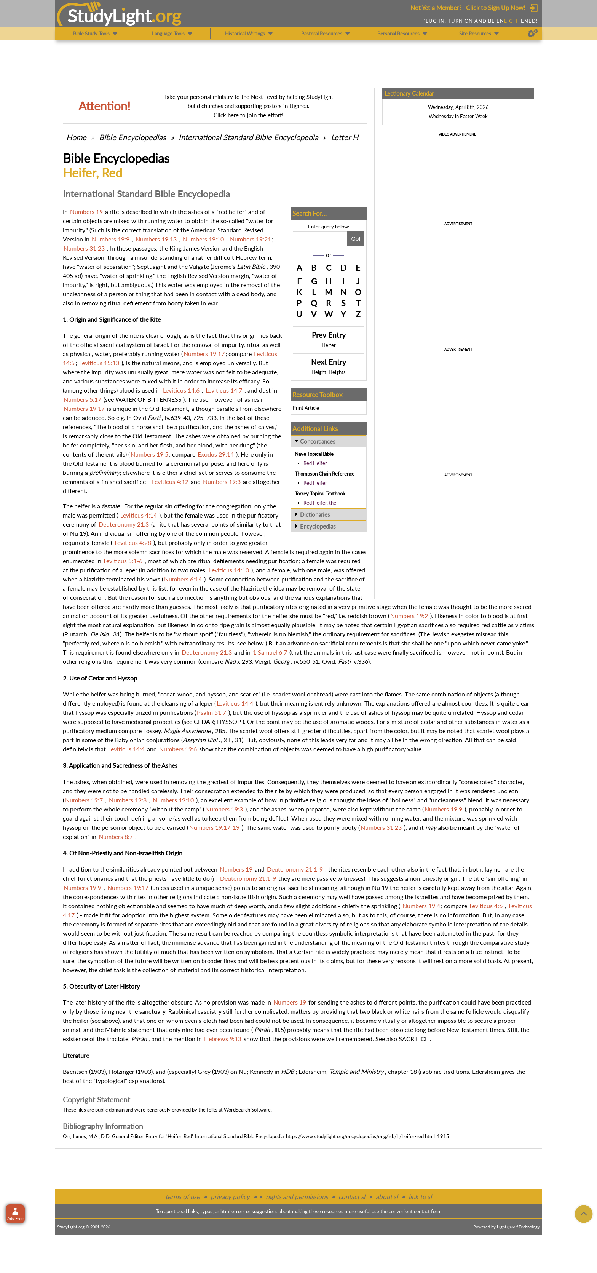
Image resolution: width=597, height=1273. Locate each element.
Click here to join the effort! (248, 115)
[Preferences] (533, 33)
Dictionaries (315, 514)
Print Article (306, 408)
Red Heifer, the (319, 503)
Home (76, 137)
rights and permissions (297, 1197)
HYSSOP (229, 721)
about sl (387, 1197)
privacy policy (230, 1197)
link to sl (420, 1197)
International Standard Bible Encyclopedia (248, 137)
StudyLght (109, 15)
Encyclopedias (318, 526)
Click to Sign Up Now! (495, 7)
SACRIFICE (413, 1038)
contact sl (351, 1197)
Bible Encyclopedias (132, 137)
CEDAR (204, 721)
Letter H (344, 137)
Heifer (329, 345)
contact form (428, 1211)
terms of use (182, 1197)
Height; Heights (328, 372)
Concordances (317, 441)
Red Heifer (315, 463)
